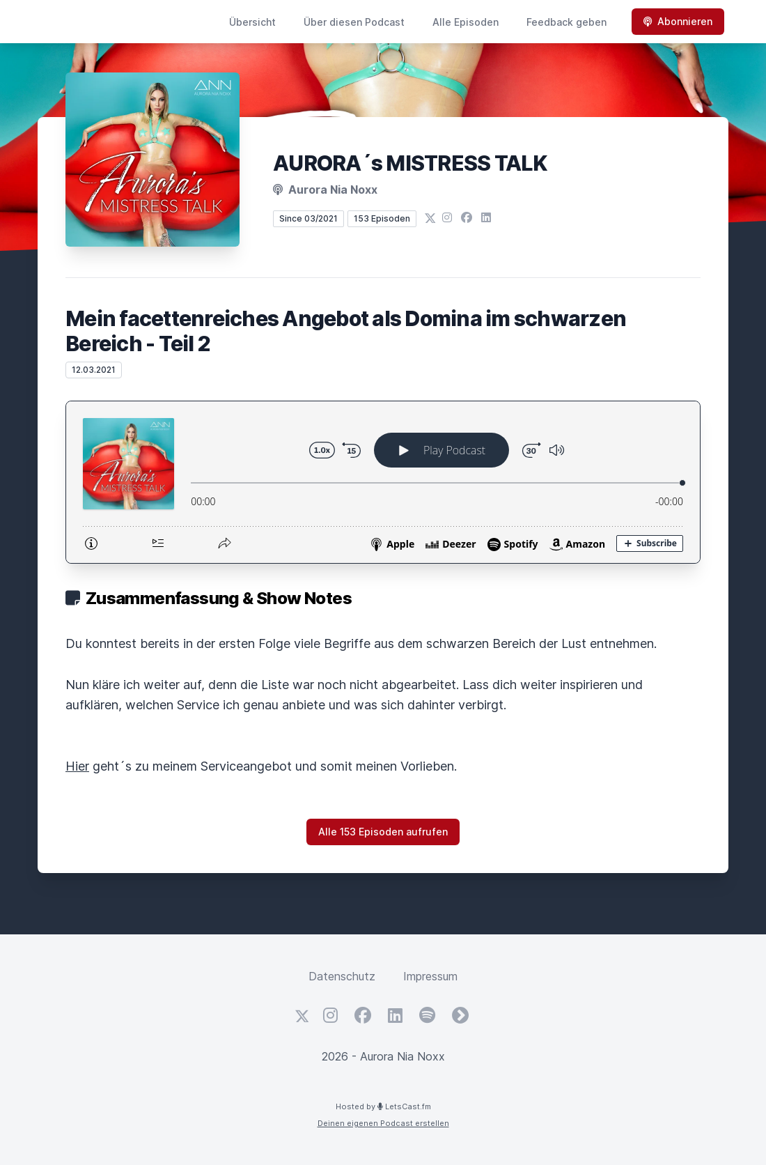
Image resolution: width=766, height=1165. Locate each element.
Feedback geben (566, 22)
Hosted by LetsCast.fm (383, 1106)
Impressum (430, 976)
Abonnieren (677, 21)
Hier (77, 766)
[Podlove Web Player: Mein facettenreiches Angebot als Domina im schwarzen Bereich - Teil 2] (383, 482)
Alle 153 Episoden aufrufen (383, 832)
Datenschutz (341, 976)
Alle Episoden (465, 22)
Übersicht (252, 22)
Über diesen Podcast (354, 22)
